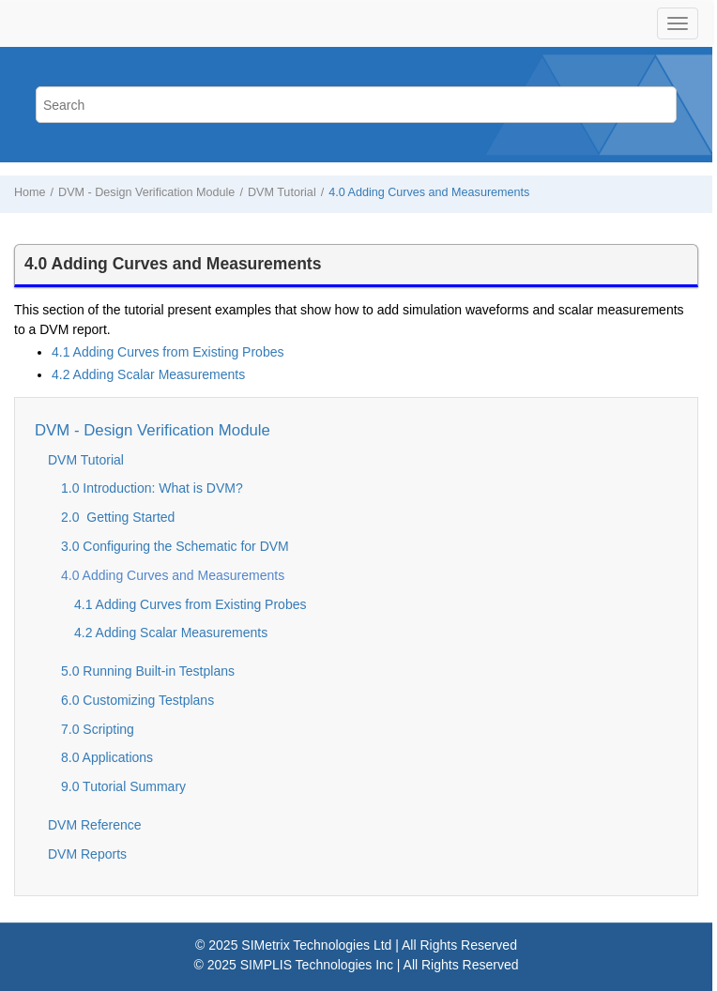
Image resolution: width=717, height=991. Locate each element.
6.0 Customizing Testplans (137, 700)
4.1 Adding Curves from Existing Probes (167, 351)
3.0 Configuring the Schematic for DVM (175, 546)
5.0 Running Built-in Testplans (148, 670)
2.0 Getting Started (118, 517)
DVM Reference (95, 824)
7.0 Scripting (97, 729)
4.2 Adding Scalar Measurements (148, 374)
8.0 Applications (107, 757)
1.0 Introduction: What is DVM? (152, 488)
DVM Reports (87, 853)
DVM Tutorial (282, 192)
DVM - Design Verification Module (146, 192)
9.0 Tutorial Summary (123, 786)
